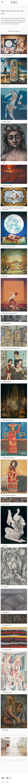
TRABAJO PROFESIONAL (22, 7)
